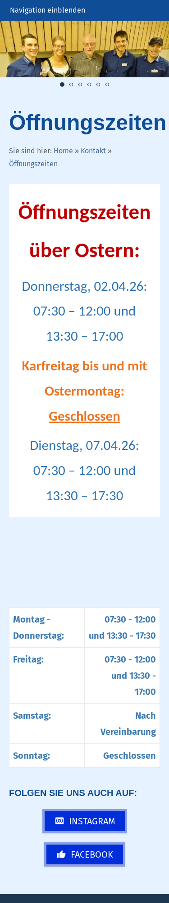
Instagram (85, 821)
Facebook (84, 854)
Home (63, 151)
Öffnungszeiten (33, 164)
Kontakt (93, 151)
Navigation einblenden (47, 10)
